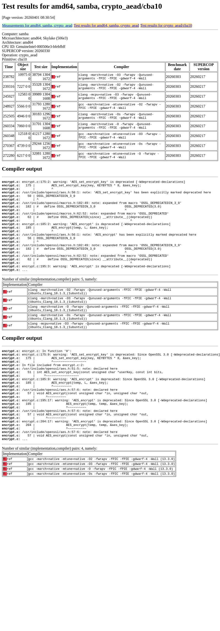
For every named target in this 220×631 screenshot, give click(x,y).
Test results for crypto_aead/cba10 (166, 25)
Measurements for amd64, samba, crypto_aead (37, 25)
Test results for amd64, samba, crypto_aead (106, 25)
